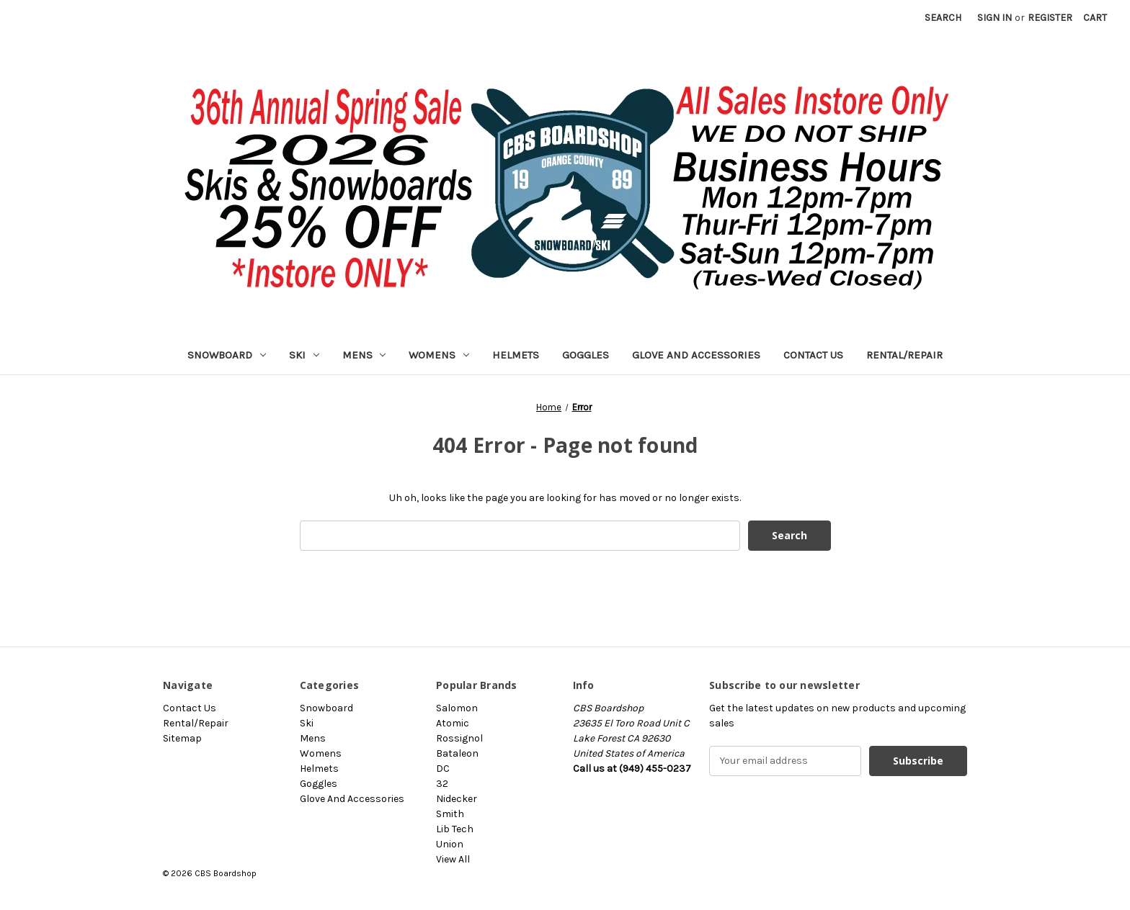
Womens (439, 354)
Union (449, 844)
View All (453, 859)
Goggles (585, 354)
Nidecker (456, 799)
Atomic (452, 723)
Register (1050, 18)
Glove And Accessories (696, 354)
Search (943, 18)
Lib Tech (454, 829)
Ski (304, 354)
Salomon (457, 708)
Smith (450, 814)
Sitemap (182, 738)
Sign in (994, 18)
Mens (364, 354)
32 (442, 784)
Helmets (515, 354)
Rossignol (459, 738)
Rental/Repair (904, 354)
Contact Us (813, 354)
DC (443, 768)
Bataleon (457, 753)
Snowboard (226, 354)
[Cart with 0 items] (1095, 17)
